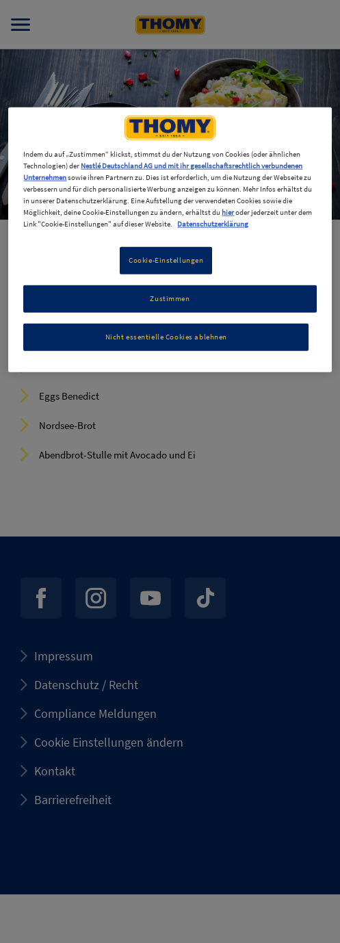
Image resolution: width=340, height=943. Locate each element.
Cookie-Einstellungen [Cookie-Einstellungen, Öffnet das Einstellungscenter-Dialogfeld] (166, 260)
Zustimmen (169, 298)
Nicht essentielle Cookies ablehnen (166, 336)
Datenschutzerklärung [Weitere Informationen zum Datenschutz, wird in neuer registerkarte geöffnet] (212, 224)
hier (228, 212)
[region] (169, 239)
